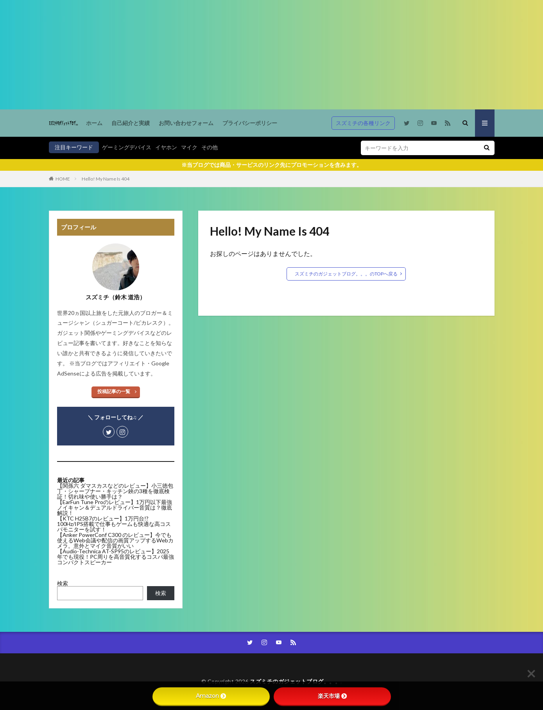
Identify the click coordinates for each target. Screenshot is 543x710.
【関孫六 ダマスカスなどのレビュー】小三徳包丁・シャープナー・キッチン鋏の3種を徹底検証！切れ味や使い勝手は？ (115, 491)
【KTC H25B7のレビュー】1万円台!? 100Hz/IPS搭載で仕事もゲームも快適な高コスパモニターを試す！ (114, 524)
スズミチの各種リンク (363, 123)
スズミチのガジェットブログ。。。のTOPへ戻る (346, 274)
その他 (209, 147)
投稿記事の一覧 (113, 391)
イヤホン (166, 147)
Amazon (211, 695)
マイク (189, 147)
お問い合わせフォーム (186, 123)
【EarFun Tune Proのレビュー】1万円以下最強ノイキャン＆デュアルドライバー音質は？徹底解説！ (114, 507)
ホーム (94, 123)
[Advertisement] (234, 54)
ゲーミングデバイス (126, 147)
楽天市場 (332, 695)
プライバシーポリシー (249, 123)
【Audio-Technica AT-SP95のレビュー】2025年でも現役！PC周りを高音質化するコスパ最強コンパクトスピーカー (115, 556)
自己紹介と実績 (130, 123)
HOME (63, 179)
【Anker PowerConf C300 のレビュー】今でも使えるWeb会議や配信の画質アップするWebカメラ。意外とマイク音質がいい (115, 540)
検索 (62, 583)
